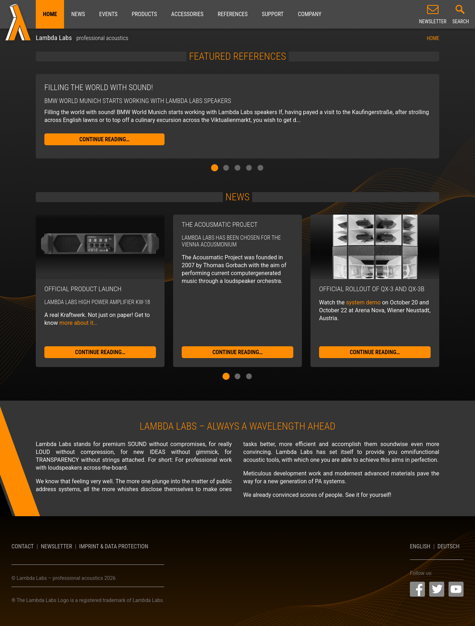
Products (144, 14)
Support (273, 14)
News (78, 14)
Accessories (187, 14)
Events (108, 14)
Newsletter (56, 546)
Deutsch (448, 546)
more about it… (78, 322)
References (232, 14)
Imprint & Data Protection (113, 546)
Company (310, 14)
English (420, 546)
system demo (363, 302)
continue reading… (104, 139)
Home (50, 14)
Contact (22, 546)
